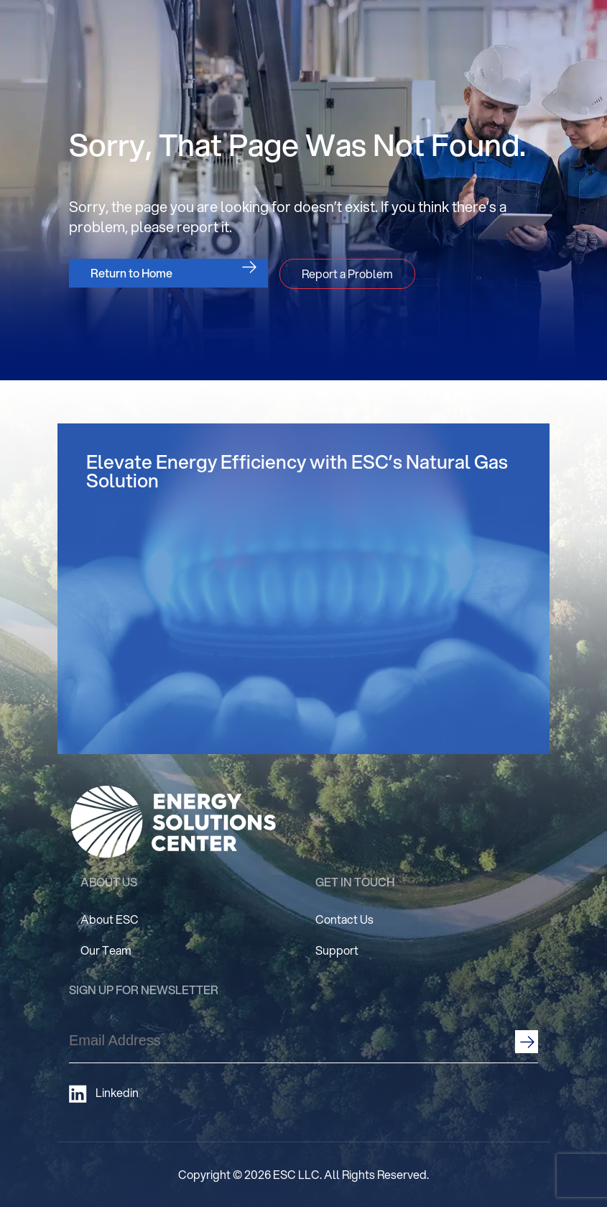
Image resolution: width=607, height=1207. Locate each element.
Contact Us (344, 919)
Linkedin (104, 1094)
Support (336, 950)
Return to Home (131, 273)
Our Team (105, 950)
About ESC (109, 919)
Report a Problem (347, 273)
